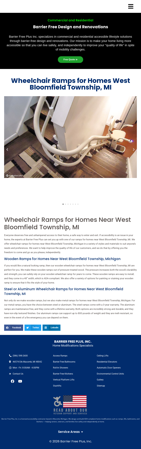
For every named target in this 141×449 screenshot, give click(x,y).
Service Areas (70, 432)
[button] (13, 328)
